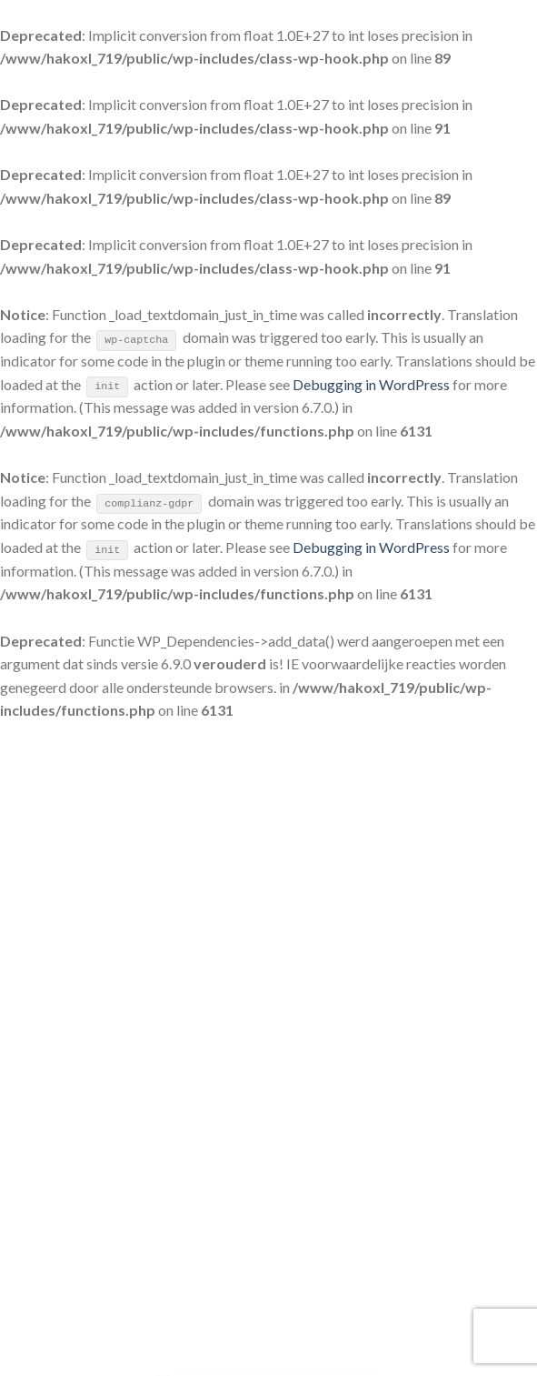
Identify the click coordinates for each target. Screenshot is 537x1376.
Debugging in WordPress (371, 384)
